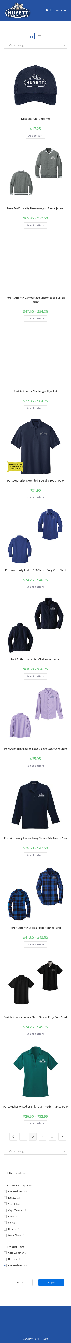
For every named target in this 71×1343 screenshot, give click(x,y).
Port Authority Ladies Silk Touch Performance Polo (35, 1106)
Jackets (12, 1197)
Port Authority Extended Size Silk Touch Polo (35, 480)
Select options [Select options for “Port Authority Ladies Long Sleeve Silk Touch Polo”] (35, 855)
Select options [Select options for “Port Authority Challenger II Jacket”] (35, 408)
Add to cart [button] (35, 135)
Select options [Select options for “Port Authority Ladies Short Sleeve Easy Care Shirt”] (35, 1034)
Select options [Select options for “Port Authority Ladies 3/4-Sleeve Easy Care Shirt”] (35, 587)
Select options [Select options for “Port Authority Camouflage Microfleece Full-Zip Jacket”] (35, 318)
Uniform (13, 1259)
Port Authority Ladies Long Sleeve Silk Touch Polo (35, 838)
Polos (11, 1216)
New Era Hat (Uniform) (35, 119)
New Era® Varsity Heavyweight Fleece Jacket (35, 208)
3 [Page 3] (43, 1136)
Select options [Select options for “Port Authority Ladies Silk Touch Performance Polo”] (35, 1123)
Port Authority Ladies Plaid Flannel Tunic (35, 927)
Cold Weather (16, 1252)
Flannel (12, 1229)
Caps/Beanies (16, 1210)
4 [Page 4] (52, 1136)
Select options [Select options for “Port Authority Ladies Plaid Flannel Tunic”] (35, 944)
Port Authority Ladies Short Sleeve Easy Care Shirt (35, 1017)
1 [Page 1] (23, 1136)
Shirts (11, 1223)
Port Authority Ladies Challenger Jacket (35, 659)
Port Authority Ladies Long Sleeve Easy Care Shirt (35, 749)
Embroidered (15, 1191)
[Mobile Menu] (60, 10)
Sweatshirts (14, 1204)
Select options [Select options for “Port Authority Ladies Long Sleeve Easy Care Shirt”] (35, 765)
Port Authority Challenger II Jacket (35, 391)
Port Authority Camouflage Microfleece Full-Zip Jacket (36, 299)
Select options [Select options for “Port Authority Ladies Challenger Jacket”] (35, 676)
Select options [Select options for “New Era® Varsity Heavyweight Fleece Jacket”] (35, 225)
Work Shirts (14, 1235)
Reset (19, 1282)
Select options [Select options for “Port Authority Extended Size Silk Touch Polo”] (35, 497)
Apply (51, 1282)
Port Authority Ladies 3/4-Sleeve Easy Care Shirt (35, 570)
